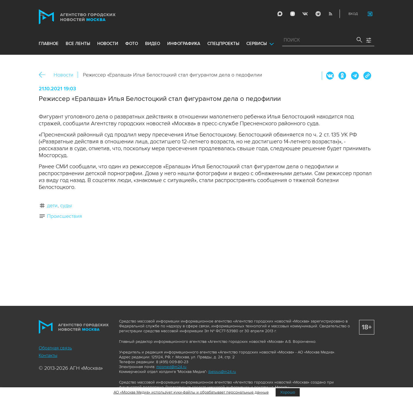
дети (52, 205)
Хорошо (287, 392)
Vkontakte (305, 13)
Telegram (317, 13)
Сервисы (256, 43)
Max (280, 13)
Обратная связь (55, 348)
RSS (330, 13)
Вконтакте (330, 76)
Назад (44, 75)
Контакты (48, 355)
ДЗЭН (292, 13)
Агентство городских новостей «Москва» (88, 16)
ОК (342, 76)
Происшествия (64, 216)
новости (107, 43)
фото (131, 43)
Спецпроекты (223, 43)
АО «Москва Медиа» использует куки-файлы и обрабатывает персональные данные (191, 392)
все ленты (78, 43)
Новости (63, 75)
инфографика (183, 43)
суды (66, 205)
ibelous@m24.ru (222, 371)
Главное (49, 43)
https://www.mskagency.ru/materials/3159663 (367, 76)
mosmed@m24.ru (171, 366)
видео (152, 43)
